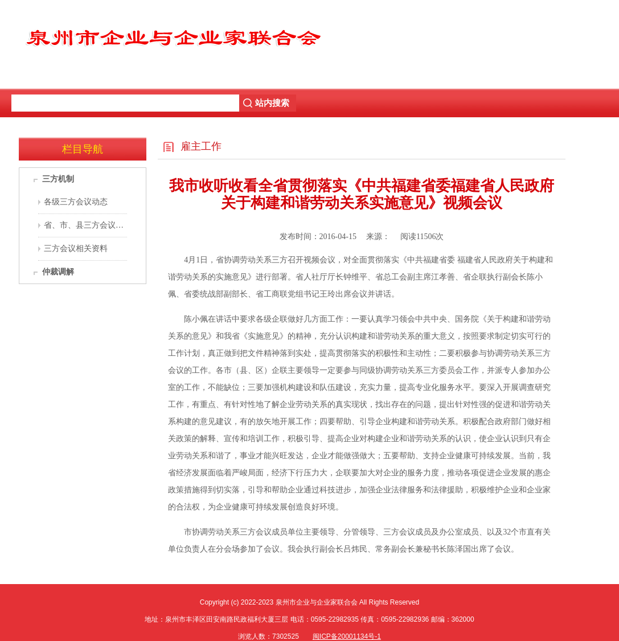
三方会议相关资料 (76, 248)
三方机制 (58, 179)
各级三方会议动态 (76, 202)
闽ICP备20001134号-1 (347, 636)
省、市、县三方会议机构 (88, 225)
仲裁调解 (58, 272)
